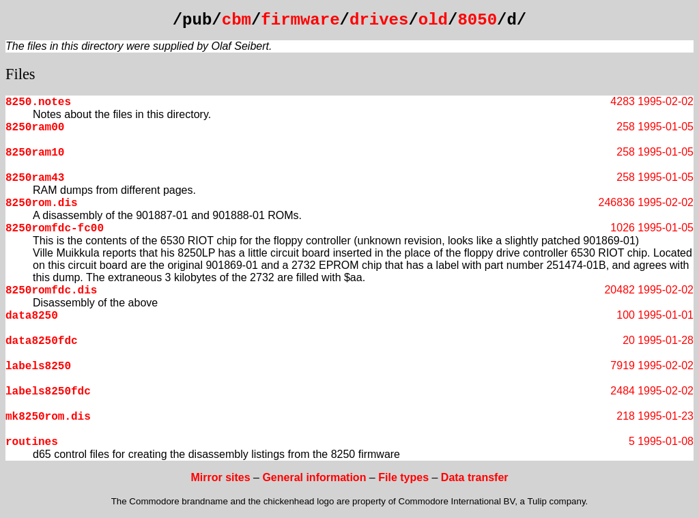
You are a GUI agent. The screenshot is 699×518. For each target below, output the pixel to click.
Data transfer (475, 477)
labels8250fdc (48, 392)
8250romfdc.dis (51, 291)
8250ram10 (34, 153)
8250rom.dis (41, 203)
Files (20, 74)
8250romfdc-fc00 (54, 228)
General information (314, 477)
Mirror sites (220, 477)
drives (379, 20)
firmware (300, 20)
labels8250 (38, 366)
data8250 (31, 316)
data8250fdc (41, 341)
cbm (236, 20)
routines (31, 442)
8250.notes (38, 102)
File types (403, 477)
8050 (477, 20)
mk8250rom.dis (48, 417)
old (433, 20)
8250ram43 (34, 178)
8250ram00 (34, 127)
